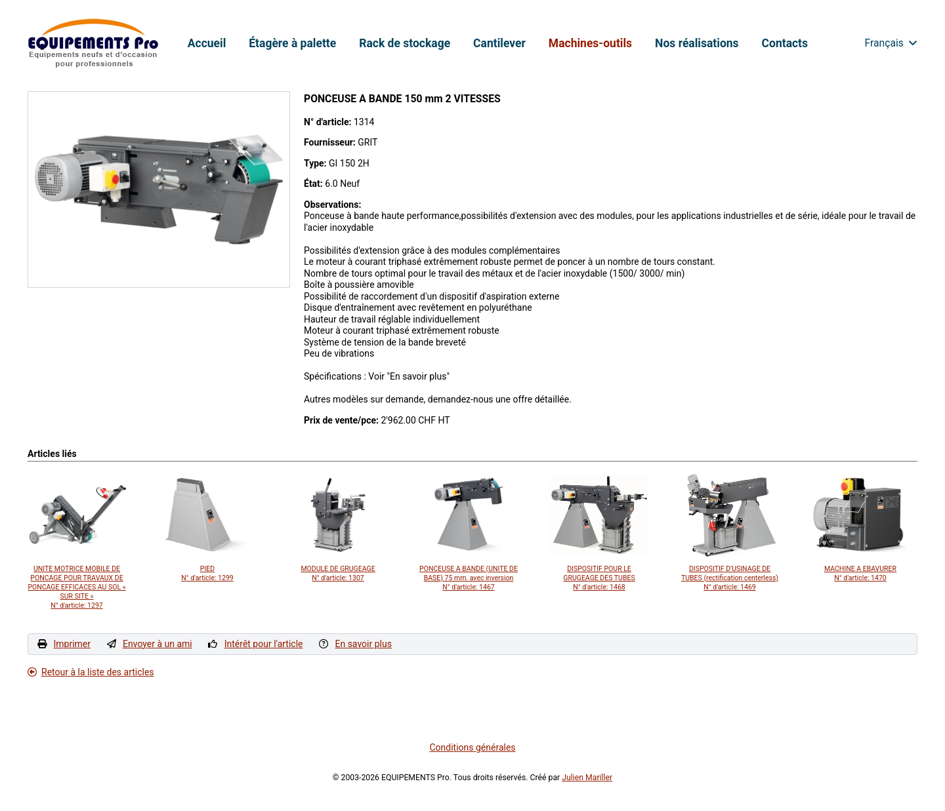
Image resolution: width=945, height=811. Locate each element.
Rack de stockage (404, 43)
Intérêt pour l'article (263, 644)
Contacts (785, 43)
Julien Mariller (587, 777)
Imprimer (72, 644)
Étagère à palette (292, 43)
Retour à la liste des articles (91, 672)
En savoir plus (363, 644)
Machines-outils (590, 43)
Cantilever (499, 43)
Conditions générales (472, 747)
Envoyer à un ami (157, 644)
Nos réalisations (696, 43)
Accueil (207, 43)
